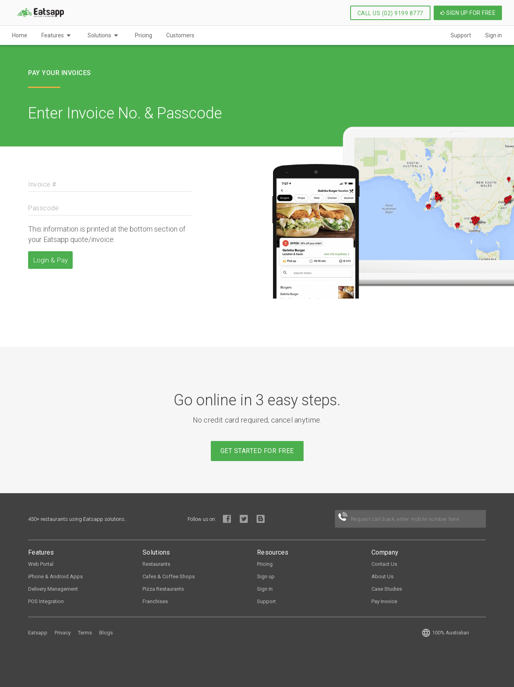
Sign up (266, 576)
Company (384, 552)
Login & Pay (50, 260)
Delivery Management (53, 589)
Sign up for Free (468, 13)
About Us (382, 576)
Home (19, 35)
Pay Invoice (384, 601)
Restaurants (156, 564)
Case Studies (386, 589)
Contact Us (384, 564)
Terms (85, 633)
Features (52, 35)
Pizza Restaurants (163, 589)
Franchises (155, 601)
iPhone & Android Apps (55, 576)
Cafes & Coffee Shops (169, 576)
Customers (180, 35)
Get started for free (257, 451)
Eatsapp (37, 633)
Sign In (265, 589)
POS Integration (46, 601)
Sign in (493, 35)
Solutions (99, 35)
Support (461, 35)
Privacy (63, 633)
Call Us (390, 13)
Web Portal (40, 564)
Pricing (143, 35)
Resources (273, 552)
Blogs (106, 633)
